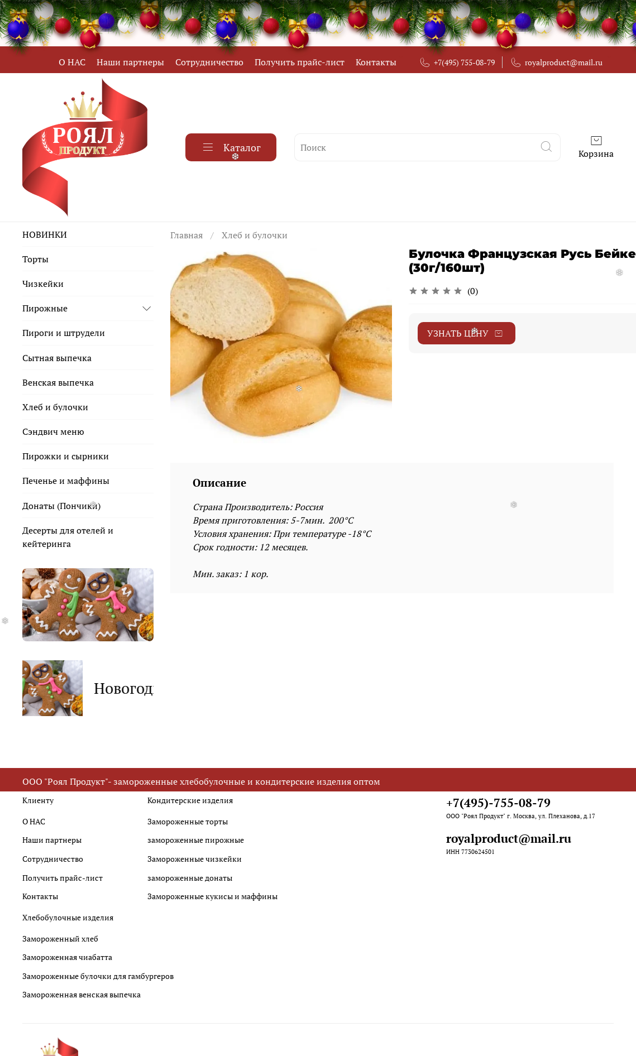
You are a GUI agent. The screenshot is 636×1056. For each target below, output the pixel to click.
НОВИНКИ (44, 234)
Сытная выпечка (57, 358)
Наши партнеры (130, 62)
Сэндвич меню (53, 431)
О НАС (72, 62)
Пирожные (45, 308)
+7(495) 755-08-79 (457, 62)
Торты (35, 259)
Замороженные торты (187, 821)
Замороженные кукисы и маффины (212, 896)
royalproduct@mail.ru (556, 62)
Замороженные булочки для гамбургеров (98, 976)
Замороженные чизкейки (194, 858)
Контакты (376, 62)
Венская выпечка (58, 382)
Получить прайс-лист (300, 62)
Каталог (231, 147)
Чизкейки (43, 283)
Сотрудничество (209, 62)
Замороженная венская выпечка (81, 994)
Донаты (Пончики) (61, 506)
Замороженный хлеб (60, 938)
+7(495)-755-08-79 (498, 802)
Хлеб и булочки (255, 235)
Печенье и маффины (65, 480)
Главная (186, 235)
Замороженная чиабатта (67, 957)
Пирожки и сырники (65, 456)
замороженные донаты (189, 877)
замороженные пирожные (195, 839)
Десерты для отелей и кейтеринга (67, 537)
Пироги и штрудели (63, 333)
